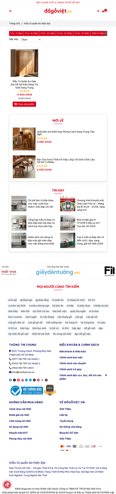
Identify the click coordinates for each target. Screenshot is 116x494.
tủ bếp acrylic (101, 305)
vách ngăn (31, 316)
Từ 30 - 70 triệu (81, 33)
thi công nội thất (62, 333)
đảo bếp (13, 311)
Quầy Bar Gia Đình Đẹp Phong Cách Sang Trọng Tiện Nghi (66, 133)
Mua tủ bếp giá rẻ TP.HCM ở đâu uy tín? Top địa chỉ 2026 (88, 223)
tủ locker (94, 311)
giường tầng (42, 300)
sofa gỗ (12, 300)
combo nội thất (16, 305)
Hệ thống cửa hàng (70, 426)
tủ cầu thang (47, 316)
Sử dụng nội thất (18, 426)
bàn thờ (25, 311)
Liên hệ (63, 415)
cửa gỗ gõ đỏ (35, 322)
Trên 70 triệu (97, 33)
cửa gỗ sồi (91, 316)
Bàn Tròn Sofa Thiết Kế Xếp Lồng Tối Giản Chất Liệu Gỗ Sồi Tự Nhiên (66, 160)
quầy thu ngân (78, 311)
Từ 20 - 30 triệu (64, 33)
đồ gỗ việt (89, 328)
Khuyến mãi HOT (18, 432)
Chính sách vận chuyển (72, 363)
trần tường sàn (54, 322)
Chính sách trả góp (70, 369)
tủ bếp (70, 305)
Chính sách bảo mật (71, 357)
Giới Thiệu (65, 409)
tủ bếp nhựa (83, 305)
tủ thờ (65, 328)
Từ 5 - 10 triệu (31, 33)
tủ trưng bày (87, 322)
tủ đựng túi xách (76, 300)
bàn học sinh (39, 328)
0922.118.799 (19, 367)
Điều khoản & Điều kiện (72, 351)
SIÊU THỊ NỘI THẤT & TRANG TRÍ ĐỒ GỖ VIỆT (58, 2)
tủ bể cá (54, 328)
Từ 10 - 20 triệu (47, 33)
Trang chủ (14, 23)
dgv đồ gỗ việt (82, 333)
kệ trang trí (71, 322)
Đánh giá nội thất (19, 415)
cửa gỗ (79, 316)
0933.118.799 (19, 363)
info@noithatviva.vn (23, 372)
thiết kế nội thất (41, 333)
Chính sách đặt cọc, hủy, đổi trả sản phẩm (83, 376)
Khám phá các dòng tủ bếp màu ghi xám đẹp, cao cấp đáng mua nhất (41, 240)
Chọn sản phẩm (24, 104)
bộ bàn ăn (57, 305)
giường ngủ (26, 300)
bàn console (15, 316)
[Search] (98, 11)
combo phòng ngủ (39, 305)
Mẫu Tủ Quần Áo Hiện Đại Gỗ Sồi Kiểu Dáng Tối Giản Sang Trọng (24, 84)
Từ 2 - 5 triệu (16, 33)
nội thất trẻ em (41, 311)
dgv (101, 328)
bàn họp (24, 328)
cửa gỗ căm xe (16, 322)
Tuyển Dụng (66, 421)
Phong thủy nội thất (20, 438)
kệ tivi (91, 300)
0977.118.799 (19, 359)
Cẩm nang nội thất (20, 421)
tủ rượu (101, 322)
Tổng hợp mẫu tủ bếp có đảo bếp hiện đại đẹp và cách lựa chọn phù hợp (41, 223)
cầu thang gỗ (64, 316)
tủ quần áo (58, 300)
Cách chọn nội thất (20, 409)
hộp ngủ (76, 328)
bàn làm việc (60, 311)
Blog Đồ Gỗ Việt (68, 432)
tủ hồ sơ (12, 328)
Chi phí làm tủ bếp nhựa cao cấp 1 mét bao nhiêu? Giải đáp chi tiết (40, 203)
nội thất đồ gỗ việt (18, 333)
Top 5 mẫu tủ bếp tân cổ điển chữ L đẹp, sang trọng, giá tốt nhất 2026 (90, 240)
